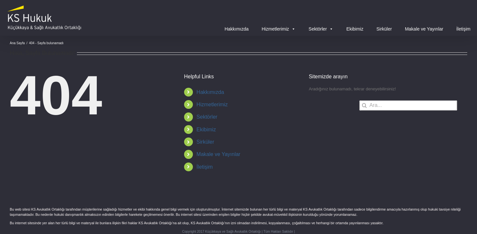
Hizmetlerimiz (279, 28)
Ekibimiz (354, 29)
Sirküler (384, 29)
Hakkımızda (236, 29)
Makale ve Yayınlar (424, 29)
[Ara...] (408, 105)
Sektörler (321, 28)
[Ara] (364, 105)
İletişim (463, 29)
